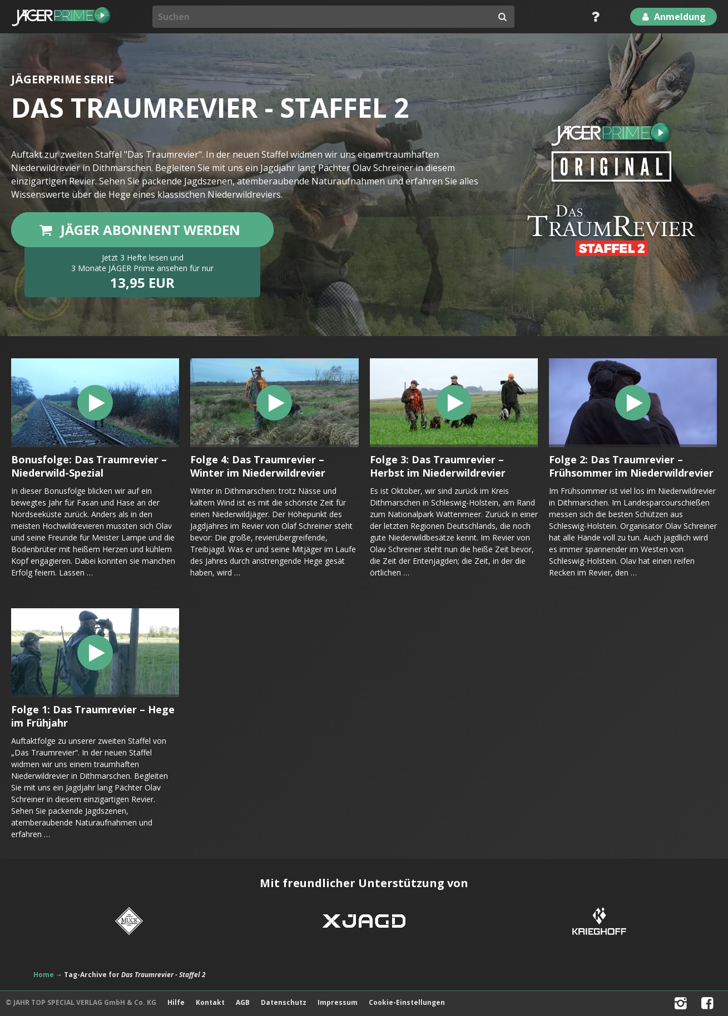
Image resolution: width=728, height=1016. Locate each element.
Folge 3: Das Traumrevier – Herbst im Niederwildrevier (438, 466)
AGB (243, 1002)
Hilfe (176, 1002)
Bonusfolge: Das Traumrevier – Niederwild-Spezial (89, 466)
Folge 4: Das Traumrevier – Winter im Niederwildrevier (257, 466)
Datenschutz (283, 1002)
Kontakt (210, 1002)
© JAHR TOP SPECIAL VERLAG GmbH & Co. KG (81, 1002)
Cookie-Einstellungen (407, 1002)
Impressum (338, 1002)
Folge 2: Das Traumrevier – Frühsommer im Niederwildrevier (631, 466)
